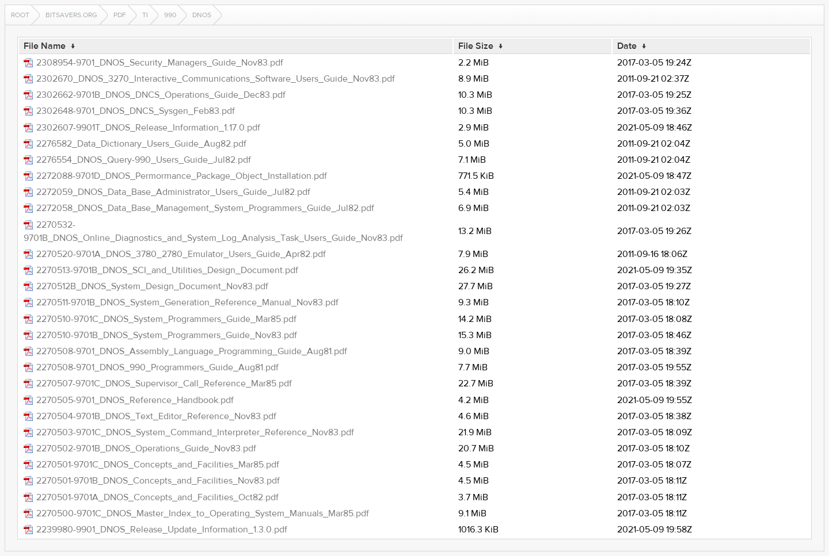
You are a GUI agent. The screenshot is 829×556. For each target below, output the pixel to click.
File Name (45, 46)
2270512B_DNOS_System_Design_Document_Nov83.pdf (152, 286)
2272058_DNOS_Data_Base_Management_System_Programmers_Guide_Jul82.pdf (205, 208)
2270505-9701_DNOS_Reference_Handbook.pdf (135, 400)
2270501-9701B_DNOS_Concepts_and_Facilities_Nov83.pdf (158, 480)
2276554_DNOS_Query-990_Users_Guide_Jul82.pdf (143, 160)
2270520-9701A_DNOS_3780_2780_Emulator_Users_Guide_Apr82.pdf (181, 254)
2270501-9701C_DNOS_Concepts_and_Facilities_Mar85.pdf (157, 464)
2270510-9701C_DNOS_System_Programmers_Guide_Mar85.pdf (166, 319)
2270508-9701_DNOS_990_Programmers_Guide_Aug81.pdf (157, 367)
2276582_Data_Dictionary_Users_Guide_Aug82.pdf (141, 143)
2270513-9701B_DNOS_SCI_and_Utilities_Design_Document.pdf (167, 270)
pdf (119, 15)
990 (170, 15)
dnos (201, 15)
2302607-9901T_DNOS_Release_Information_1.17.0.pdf (148, 127)
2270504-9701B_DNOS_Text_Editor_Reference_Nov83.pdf (156, 416)
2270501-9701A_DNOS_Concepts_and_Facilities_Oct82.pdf (157, 497)
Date (627, 46)
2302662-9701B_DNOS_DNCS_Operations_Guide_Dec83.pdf (161, 95)
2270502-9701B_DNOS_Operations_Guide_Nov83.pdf (146, 448)
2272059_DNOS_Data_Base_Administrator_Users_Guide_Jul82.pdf (173, 192)
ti (145, 15)
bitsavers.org (71, 15)
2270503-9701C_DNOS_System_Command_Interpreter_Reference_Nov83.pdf (195, 432)
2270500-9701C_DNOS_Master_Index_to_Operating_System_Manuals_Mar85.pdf (202, 513)
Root (20, 15)
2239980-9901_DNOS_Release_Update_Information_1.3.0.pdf (161, 529)
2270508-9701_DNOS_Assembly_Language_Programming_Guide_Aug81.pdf (191, 351)
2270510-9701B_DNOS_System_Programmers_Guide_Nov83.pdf (166, 335)
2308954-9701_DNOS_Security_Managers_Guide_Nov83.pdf (159, 62)
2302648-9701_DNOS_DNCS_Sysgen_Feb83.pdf (135, 111)
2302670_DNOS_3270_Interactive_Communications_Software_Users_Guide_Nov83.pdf (215, 79)
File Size (475, 46)
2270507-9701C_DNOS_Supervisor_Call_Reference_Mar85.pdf (164, 383)
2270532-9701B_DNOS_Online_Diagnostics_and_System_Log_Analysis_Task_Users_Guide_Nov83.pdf (213, 231)
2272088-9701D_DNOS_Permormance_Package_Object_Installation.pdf (181, 176)
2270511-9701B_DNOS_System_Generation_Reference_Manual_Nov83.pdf (187, 302)
